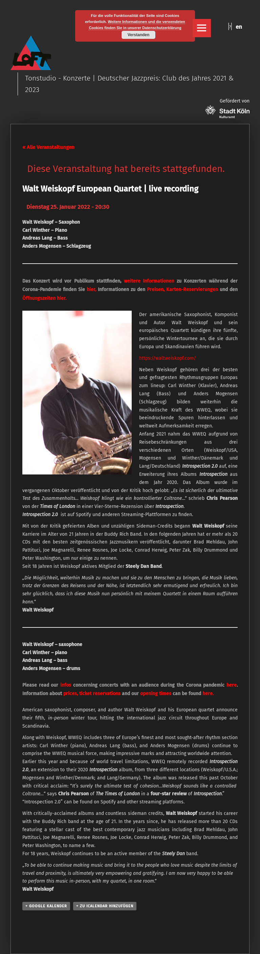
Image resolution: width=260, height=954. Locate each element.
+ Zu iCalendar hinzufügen (104, 906)
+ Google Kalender (46, 906)
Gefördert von (227, 108)
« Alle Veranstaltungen (48, 147)
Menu (202, 28)
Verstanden (139, 34)
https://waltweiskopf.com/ (167, 358)
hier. (61, 298)
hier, (91, 289)
